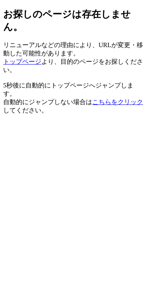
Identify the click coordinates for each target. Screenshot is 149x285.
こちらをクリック (117, 102)
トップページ (22, 61)
